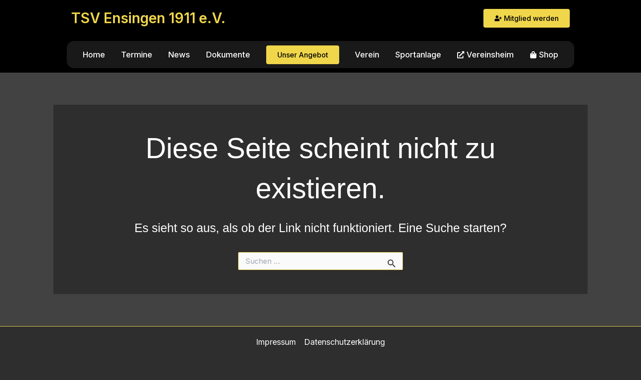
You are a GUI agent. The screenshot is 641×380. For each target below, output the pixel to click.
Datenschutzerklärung (344, 342)
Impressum (276, 342)
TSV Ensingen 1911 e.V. (148, 18)
